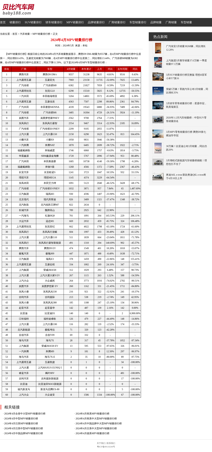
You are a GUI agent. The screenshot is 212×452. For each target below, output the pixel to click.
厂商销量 (171, 22)
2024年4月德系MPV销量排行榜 (92, 433)
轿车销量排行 (54, 22)
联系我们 (111, 443)
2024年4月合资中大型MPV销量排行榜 (24, 413)
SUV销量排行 (33, 22)
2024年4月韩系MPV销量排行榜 (92, 413)
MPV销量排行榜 (41, 34)
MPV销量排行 (75, 22)
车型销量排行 (137, 22)
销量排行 (15, 22)
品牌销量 (156, 22)
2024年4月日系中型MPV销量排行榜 (23, 428)
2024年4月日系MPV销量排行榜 (21, 423)
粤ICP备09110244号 (106, 446)
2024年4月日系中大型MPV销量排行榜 (96, 428)
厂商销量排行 (117, 22)
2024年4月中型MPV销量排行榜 (21, 418)
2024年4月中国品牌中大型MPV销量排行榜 (99, 423)
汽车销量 (25, 34)
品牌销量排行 (96, 22)
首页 (3, 22)
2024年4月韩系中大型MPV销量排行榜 (96, 418)
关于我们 (101, 443)
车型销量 (186, 22)
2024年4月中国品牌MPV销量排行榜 (23, 433)
